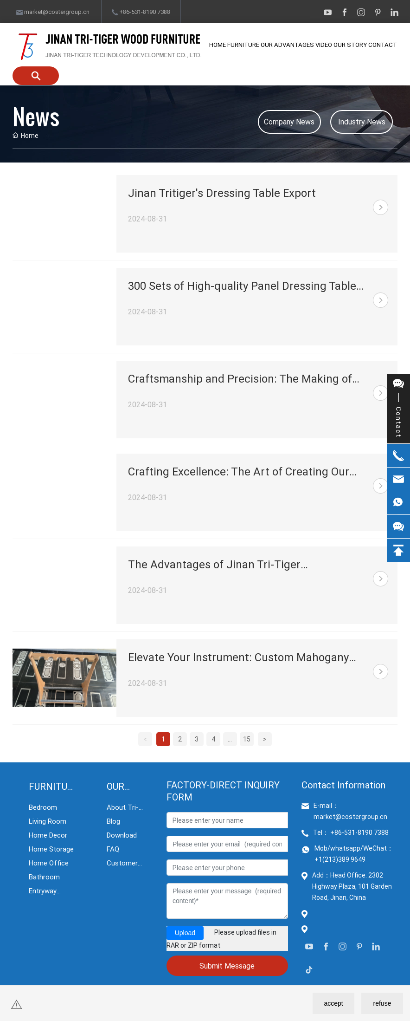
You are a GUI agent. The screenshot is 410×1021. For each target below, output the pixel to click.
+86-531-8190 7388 (141, 11)
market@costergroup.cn (53, 11)
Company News (289, 121)
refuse (382, 1003)
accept (333, 1003)
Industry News (361, 121)
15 (246, 739)
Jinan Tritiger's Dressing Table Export (222, 192)
